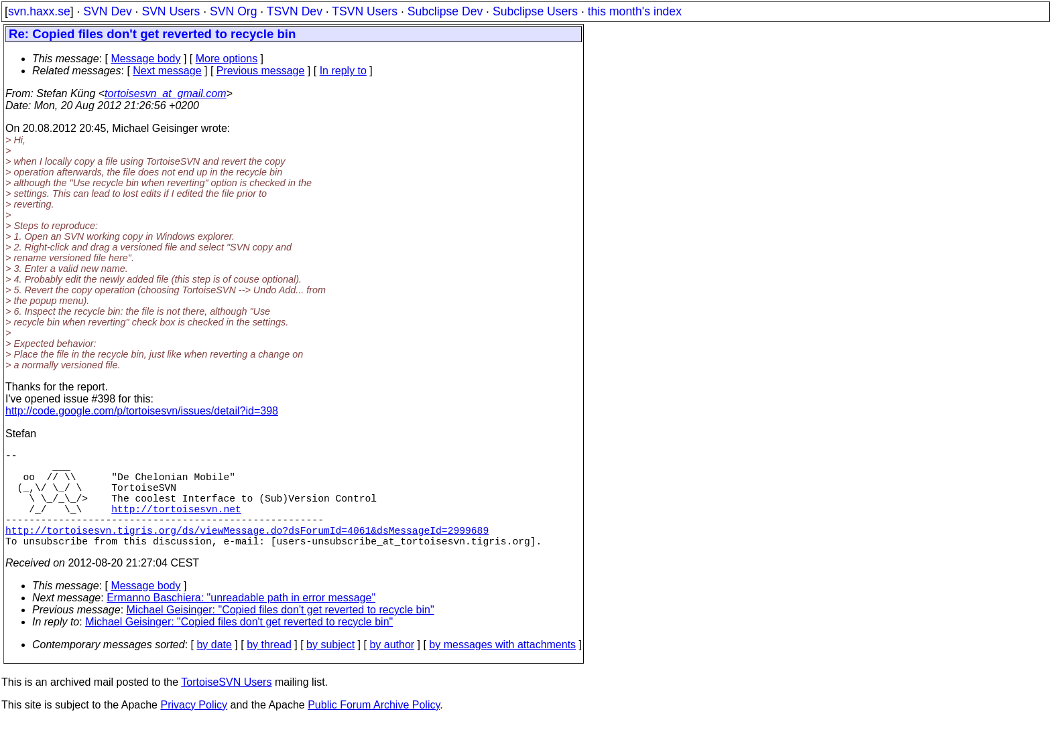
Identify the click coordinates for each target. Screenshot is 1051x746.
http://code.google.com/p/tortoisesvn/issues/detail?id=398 (141, 411)
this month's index (635, 11)
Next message (167, 70)
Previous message (261, 70)
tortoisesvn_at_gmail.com (165, 93)
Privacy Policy (193, 729)
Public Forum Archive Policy (374, 729)
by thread (269, 668)
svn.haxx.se (39, 11)
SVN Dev (107, 11)
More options (227, 58)
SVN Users (170, 11)
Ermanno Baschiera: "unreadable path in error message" (241, 621)
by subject (330, 668)
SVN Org (233, 11)
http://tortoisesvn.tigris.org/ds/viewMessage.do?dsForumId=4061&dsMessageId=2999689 (247, 551)
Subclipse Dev (445, 11)
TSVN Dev (294, 11)
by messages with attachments (502, 668)
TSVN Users (364, 11)
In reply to (343, 70)
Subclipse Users (535, 11)
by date (213, 668)
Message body (145, 58)
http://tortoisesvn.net (176, 524)
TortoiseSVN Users (226, 706)
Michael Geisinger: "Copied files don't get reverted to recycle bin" (280, 634)
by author (391, 668)
